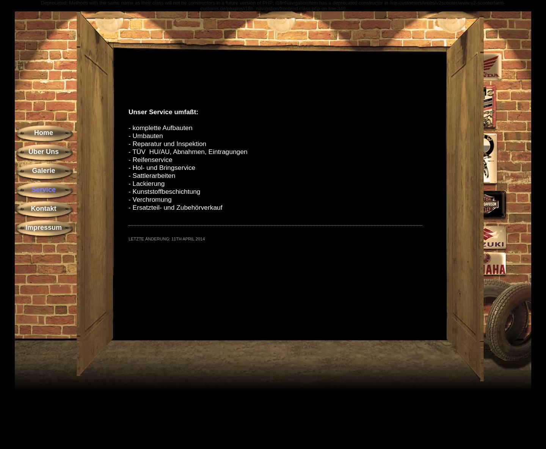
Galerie (43, 170)
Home (43, 133)
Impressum (43, 227)
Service (43, 189)
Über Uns (43, 151)
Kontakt (43, 208)
